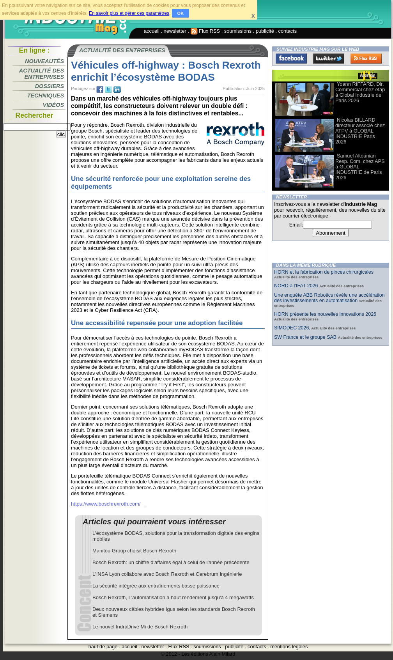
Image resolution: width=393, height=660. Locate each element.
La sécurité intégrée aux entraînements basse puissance (156, 586)
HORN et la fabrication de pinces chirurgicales (324, 272)
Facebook (291, 58)
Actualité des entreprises (41, 73)
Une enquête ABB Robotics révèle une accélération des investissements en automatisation (329, 297)
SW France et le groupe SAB (306, 337)
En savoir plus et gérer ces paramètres (129, 13)
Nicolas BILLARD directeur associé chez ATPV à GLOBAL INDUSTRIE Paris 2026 (360, 131)
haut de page (103, 646)
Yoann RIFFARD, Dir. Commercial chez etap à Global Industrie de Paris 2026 (360, 92)
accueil (151, 31)
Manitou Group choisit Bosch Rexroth (134, 551)
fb (100, 90)
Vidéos (53, 105)
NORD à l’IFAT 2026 (296, 285)
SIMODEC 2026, (292, 328)
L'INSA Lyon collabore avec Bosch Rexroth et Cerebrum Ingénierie (167, 574)
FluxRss (366, 58)
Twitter (328, 58)
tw (108, 90)
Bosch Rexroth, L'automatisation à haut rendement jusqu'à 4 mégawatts (173, 597)
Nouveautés (44, 61)
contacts (287, 31)
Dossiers (49, 86)
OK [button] (180, 13)
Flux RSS (205, 31)
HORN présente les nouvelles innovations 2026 (325, 314)
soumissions (237, 31)
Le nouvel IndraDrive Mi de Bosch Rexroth (140, 627)
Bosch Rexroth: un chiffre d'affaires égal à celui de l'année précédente (171, 562)
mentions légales (289, 646)
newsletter (175, 31)
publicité (265, 31)
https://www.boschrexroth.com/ (106, 504)
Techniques (45, 95)
